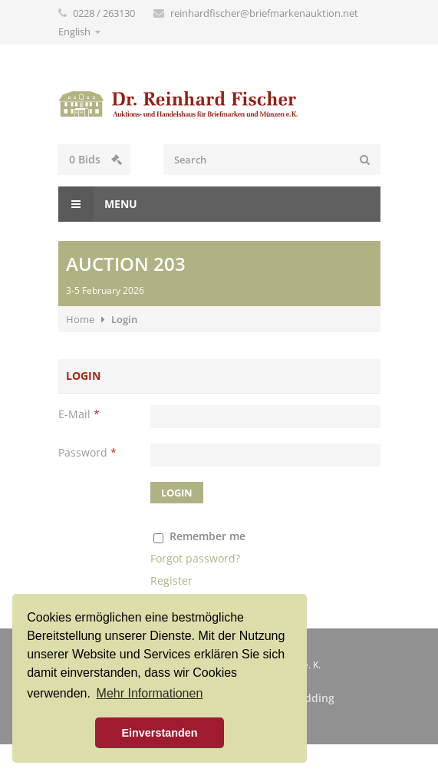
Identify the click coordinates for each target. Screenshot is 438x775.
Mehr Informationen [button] (150, 693)
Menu (97, 204)
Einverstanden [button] (159, 733)
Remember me (207, 536)
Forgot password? (195, 558)
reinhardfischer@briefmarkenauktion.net (264, 13)
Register (171, 580)
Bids (95, 159)
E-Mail (79, 414)
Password (87, 452)
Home (80, 319)
